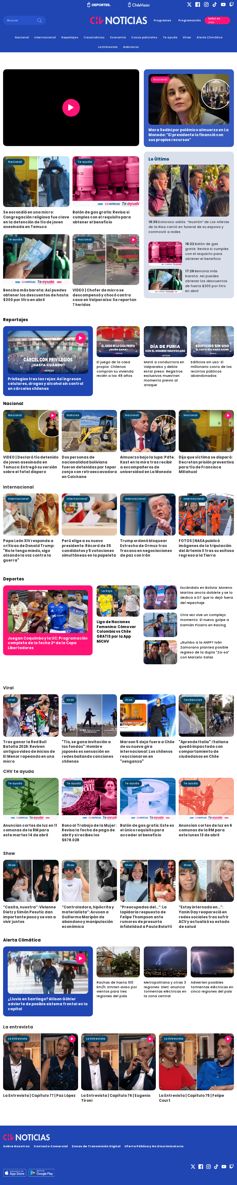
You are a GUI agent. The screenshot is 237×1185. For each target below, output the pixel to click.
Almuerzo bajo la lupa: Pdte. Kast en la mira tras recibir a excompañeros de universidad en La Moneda (147, 464)
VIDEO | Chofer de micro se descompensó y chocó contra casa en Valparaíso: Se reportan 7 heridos (104, 297)
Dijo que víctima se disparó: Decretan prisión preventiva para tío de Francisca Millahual (206, 464)
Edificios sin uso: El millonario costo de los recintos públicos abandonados (211, 369)
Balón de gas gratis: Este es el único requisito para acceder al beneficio (147, 830)
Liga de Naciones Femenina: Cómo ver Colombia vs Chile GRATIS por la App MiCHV (116, 631)
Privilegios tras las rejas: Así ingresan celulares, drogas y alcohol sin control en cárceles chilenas (45, 384)
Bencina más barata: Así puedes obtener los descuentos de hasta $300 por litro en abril (36, 295)
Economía (118, 37)
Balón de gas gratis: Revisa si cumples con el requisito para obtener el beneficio (102, 217)
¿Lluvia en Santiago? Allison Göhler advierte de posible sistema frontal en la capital (48, 1004)
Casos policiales (144, 37)
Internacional (45, 37)
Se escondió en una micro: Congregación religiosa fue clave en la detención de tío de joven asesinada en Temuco (36, 219)
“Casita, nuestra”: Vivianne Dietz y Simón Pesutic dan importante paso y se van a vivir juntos (29, 914)
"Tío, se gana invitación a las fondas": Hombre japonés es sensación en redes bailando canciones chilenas (87, 751)
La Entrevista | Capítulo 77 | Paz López (39, 1095)
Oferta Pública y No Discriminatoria (153, 1146)
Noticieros (131, 47)
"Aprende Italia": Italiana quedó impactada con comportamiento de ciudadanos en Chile (203, 749)
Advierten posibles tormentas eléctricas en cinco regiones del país (212, 987)
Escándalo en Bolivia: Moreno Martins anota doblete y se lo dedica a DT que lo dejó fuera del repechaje (206, 595)
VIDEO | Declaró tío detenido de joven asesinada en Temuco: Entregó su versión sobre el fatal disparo (30, 464)
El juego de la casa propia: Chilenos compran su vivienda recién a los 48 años (115, 369)
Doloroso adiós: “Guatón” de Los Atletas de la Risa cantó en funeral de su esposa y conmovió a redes (188, 227)
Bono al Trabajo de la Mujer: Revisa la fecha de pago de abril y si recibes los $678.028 (89, 832)
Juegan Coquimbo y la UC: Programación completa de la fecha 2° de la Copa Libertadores (48, 643)
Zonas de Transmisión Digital (96, 1146)
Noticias (73, 415)
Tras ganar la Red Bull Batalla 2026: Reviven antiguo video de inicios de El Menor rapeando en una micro (29, 751)
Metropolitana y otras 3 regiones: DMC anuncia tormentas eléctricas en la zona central (165, 989)
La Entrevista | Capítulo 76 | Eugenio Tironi (115, 1098)
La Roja (107, 591)
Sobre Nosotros (16, 1146)
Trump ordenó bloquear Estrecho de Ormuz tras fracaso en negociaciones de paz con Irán (146, 548)
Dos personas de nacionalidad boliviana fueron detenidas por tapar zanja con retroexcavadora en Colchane (89, 467)
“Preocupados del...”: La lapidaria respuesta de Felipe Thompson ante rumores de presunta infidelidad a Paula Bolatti (146, 917)
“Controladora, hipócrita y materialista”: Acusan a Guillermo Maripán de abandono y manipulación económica (88, 917)
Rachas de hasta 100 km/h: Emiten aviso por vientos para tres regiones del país (117, 989)
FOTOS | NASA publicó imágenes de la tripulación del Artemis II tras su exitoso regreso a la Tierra (206, 548)
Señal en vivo (214, 20)
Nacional (22, 37)
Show (187, 37)
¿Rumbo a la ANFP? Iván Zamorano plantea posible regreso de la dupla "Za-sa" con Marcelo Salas (204, 650)
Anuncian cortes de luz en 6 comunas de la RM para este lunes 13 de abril (205, 830)
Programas (162, 20)
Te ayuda (170, 37)
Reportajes (69, 37)
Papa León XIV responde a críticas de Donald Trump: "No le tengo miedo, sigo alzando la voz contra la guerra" (28, 550)
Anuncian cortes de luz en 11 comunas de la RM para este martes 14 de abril (30, 830)
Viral (11, 700)
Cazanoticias (94, 37)
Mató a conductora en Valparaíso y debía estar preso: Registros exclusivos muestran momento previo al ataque (164, 373)
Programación (189, 20)
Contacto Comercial (51, 1146)
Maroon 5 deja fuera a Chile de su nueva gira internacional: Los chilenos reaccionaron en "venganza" (147, 751)
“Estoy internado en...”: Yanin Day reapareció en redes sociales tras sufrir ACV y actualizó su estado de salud (204, 917)
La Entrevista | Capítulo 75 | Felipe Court (191, 1098)
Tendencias (193, 700)
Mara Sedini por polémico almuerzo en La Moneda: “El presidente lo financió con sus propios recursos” (188, 134)
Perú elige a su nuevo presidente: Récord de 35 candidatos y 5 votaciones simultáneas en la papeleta (89, 548)
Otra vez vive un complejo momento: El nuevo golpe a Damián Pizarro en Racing (204, 620)
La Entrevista (108, 47)
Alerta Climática (209, 37)
